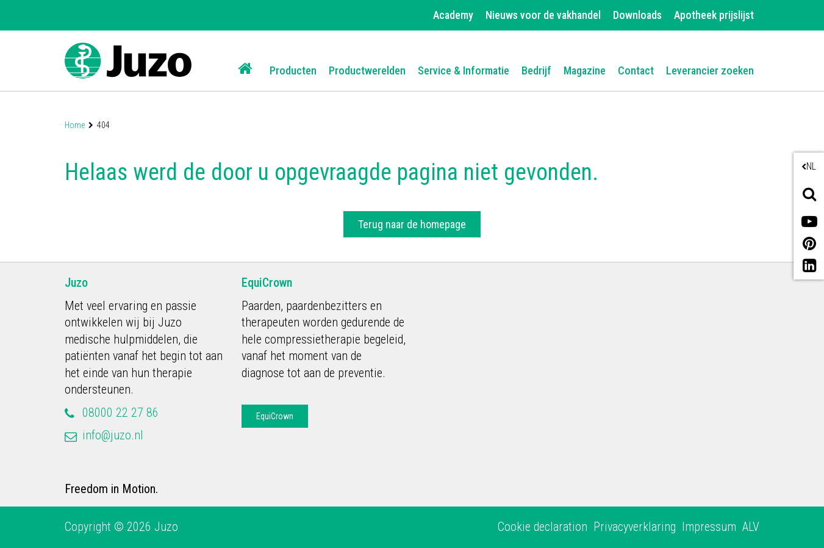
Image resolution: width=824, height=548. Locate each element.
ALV (750, 526)
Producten (293, 70)
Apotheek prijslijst (714, 15)
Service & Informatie (463, 70)
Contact (636, 70)
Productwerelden (367, 70)
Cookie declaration (542, 526)
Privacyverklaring (634, 526)
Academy (453, 15)
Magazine (585, 70)
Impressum (709, 526)
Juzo (76, 282)
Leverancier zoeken (710, 70)
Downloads (637, 15)
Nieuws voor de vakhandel (543, 15)
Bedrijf (536, 70)
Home (75, 125)
